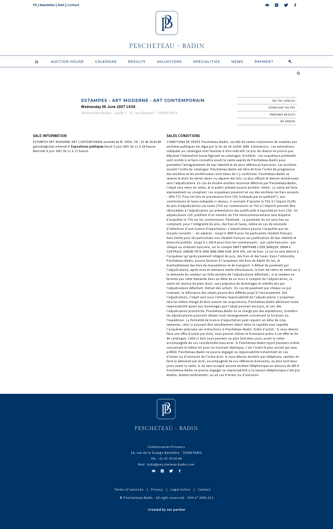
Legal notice (181, 489)
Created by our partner (166, 509)
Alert (61, 5)
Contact (73, 5)
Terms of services (129, 489)
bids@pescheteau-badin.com (171, 464)
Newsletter (47, 5)
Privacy (157, 489)
